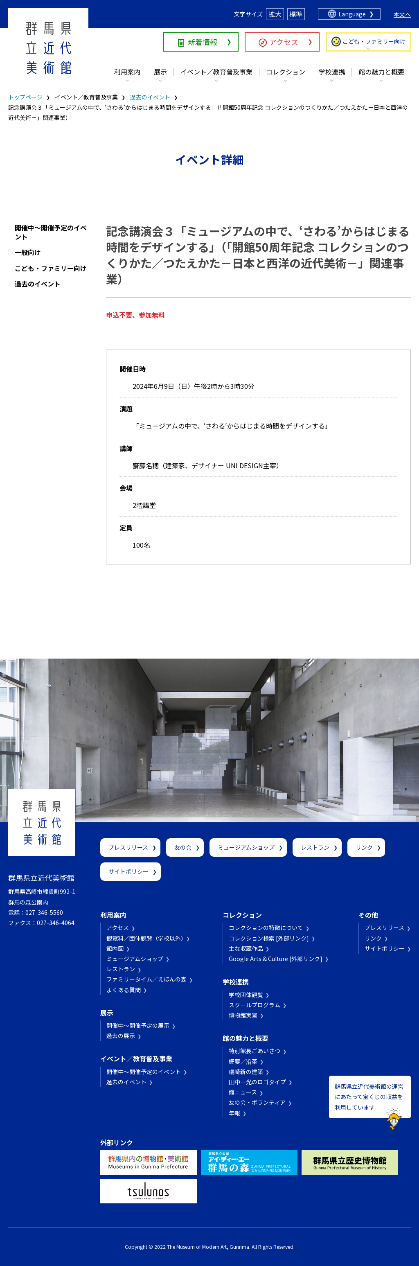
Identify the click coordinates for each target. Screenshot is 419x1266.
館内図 (115, 948)
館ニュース (243, 1092)
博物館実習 (243, 1015)
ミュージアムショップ (246, 847)
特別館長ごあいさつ (254, 1051)
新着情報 (202, 41)
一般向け (28, 252)
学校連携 (332, 72)
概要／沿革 (243, 1061)
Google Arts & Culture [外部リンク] (275, 959)
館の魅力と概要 (381, 72)
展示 (160, 72)
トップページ (25, 97)
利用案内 (127, 72)
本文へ (402, 14)
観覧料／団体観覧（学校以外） (145, 938)
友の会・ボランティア (257, 1102)
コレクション (285, 72)
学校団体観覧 (246, 995)
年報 (234, 1113)
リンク (364, 847)
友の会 (182, 847)
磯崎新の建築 (246, 1071)
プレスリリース (128, 847)
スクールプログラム (254, 1005)
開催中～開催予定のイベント (51, 232)
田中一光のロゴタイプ (257, 1082)
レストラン (315, 847)
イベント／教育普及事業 (216, 72)
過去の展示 (120, 1035)
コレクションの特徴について (266, 927)
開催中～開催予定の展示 (137, 1025)
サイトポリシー (128, 871)
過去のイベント (150, 97)
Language (352, 14)
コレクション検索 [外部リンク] (269, 938)
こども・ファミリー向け (373, 41)
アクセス (283, 41)
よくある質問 (123, 990)
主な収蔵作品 (246, 948)
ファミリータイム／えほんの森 (146, 979)
